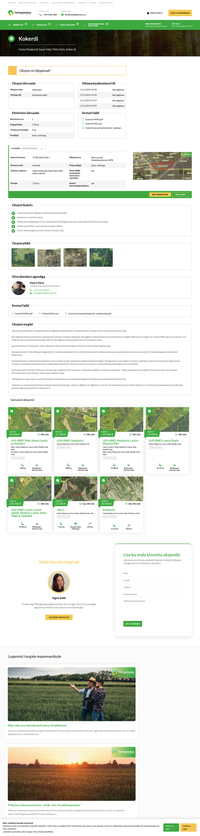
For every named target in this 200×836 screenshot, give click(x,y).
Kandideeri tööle (106, 3)
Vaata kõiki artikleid (100, 722)
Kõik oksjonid (67, 24)
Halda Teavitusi (69, 779)
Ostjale (182, 25)
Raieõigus (41, 24)
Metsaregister (160, 194)
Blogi (11, 789)
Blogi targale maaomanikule (64, 3)
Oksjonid (12, 3)
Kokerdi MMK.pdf (94, 119)
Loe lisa (164, 779)
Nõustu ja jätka (170, 827)
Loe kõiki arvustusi (59, 617)
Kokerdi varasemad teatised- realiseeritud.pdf (104, 128)
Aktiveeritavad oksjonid (95, 25)
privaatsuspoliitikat (45, 832)
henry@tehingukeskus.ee (44, 293)
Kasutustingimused (44, 789)
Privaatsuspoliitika (71, 774)
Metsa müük (44, 3)
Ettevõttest (40, 774)
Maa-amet (180, 194)
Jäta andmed (132, 624)
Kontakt (92, 3)
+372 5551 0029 (41, 290)
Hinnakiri (39, 794)
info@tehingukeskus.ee (76, 14)
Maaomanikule (156, 25)
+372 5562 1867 (49, 14)
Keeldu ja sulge (187, 827)
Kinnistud (17, 24)
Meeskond (82, 3)
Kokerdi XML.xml (93, 123)
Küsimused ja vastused (27, 3)
